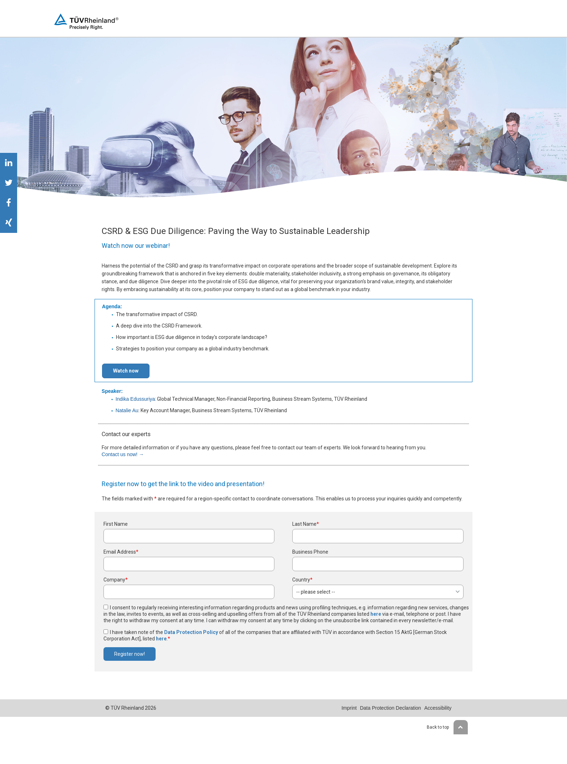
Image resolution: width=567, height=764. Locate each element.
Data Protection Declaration (390, 708)
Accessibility (437, 708)
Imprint (349, 708)
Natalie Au (127, 410)
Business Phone (310, 552)
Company (115, 580)
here (375, 614)
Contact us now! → (123, 454)
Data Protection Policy (191, 632)
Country (302, 580)
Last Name (305, 524)
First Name (115, 524)
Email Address (120, 552)
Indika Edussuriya (135, 399)
